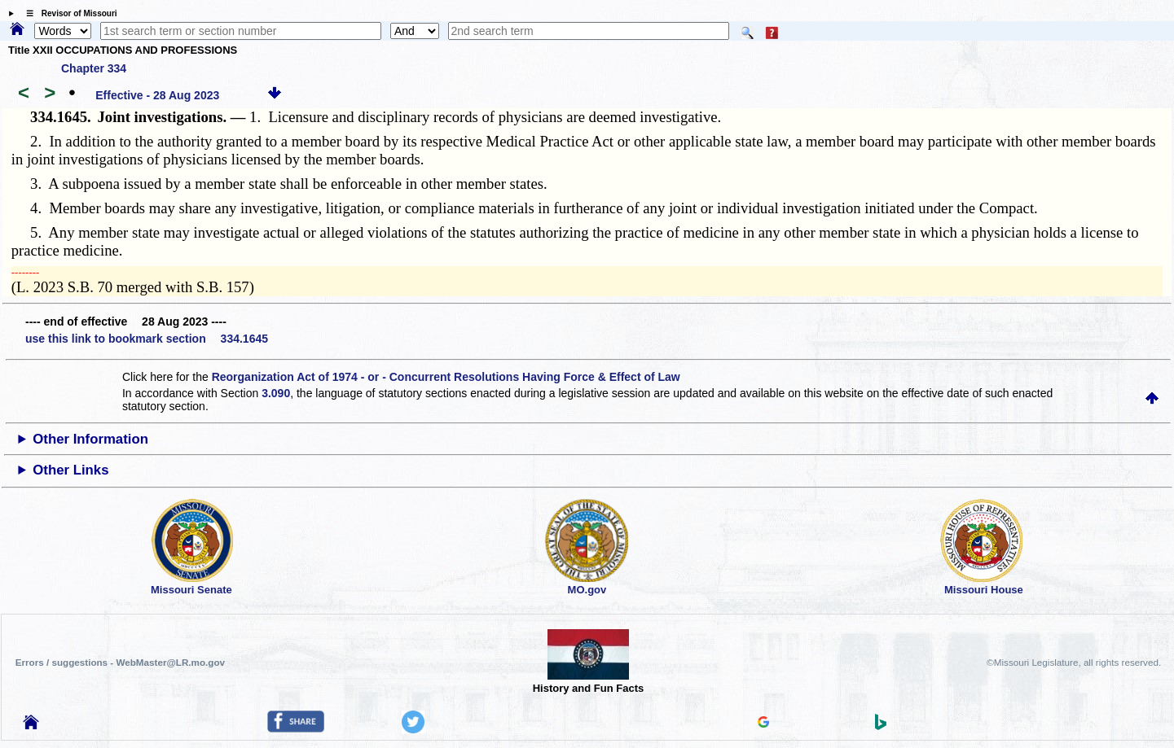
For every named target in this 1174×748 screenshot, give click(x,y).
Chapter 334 (93, 68)
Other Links (70, 470)
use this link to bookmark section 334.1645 (146, 338)
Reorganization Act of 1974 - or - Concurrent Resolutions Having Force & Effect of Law (446, 376)
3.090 (276, 393)
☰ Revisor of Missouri (67, 13)
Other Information (90, 439)
